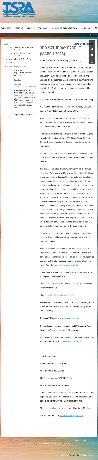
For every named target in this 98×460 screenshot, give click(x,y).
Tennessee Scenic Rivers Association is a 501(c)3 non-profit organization (42, 441)
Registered (8, 66)
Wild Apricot (74, 455)
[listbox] (83, 43)
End (10, 53)
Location (9, 59)
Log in (95, 35)
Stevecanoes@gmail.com (71, 416)
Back (6, 43)
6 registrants (20, 66)
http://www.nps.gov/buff (68, 265)
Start (10, 47)
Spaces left (8, 63)
